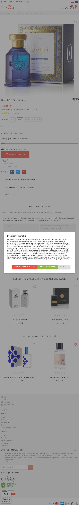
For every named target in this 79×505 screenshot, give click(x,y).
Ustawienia (64, 267)
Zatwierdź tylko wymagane (24, 267)
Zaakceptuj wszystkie (47, 267)
